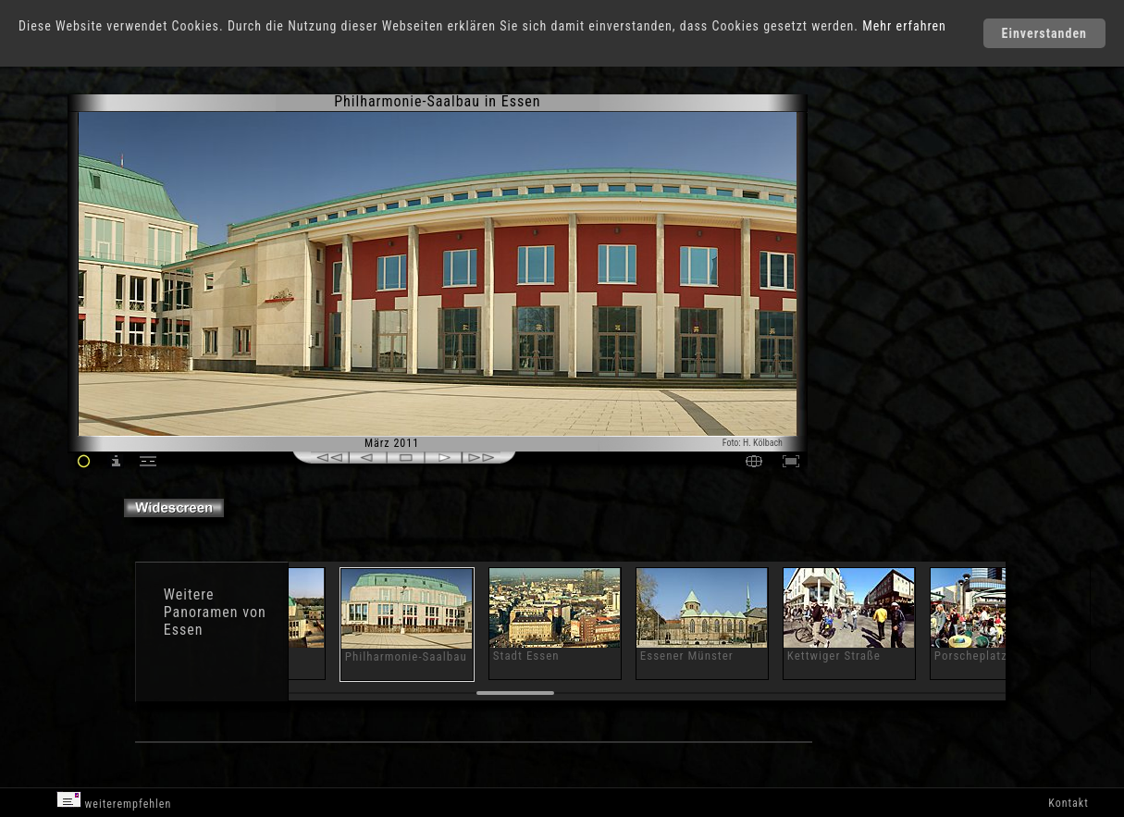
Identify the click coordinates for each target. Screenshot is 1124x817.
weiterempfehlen (114, 801)
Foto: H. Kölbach (753, 443)
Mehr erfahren (904, 26)
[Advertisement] (886, 250)
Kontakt (1068, 803)
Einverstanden (1044, 33)
